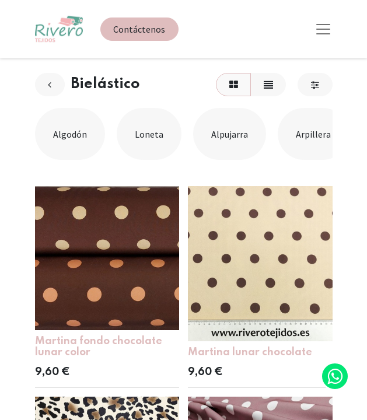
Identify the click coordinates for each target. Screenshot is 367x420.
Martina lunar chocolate (250, 352)
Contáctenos (139, 29)
